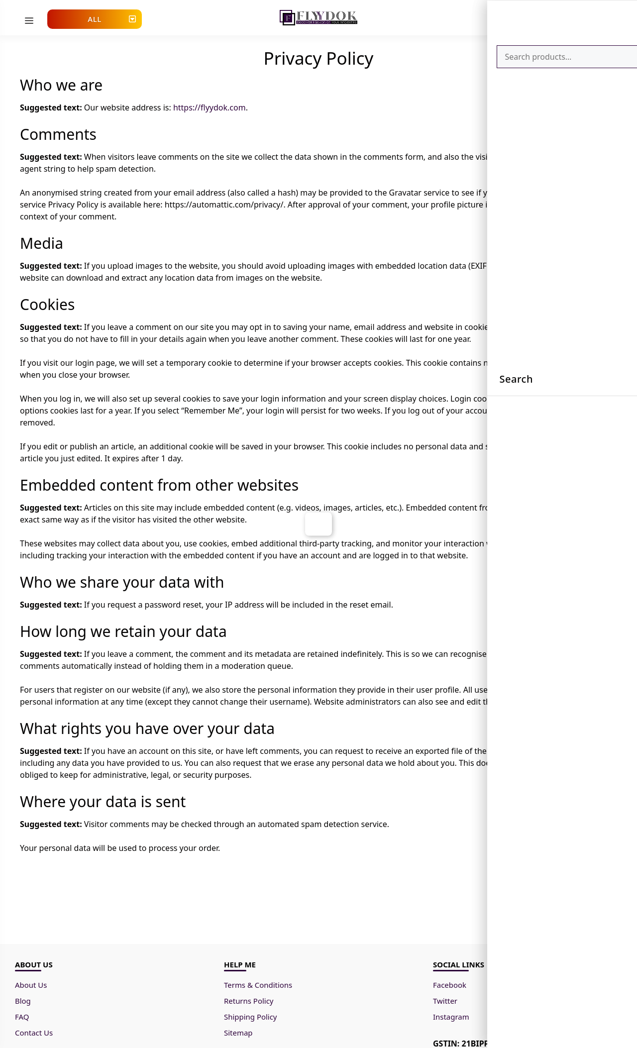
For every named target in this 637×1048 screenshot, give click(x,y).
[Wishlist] (572, 16)
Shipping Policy (252, 1018)
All (94, 18)
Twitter (446, 1002)
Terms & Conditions (261, 986)
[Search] (606, 17)
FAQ (22, 1018)
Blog (23, 1002)
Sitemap (239, 1034)
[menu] (29, 20)
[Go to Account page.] (556, 19)
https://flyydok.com (209, 110)
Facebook (451, 986)
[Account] (555, 17)
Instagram (452, 1018)
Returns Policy (250, 1002)
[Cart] (590, 16)
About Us (32, 986)
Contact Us (35, 1034)
